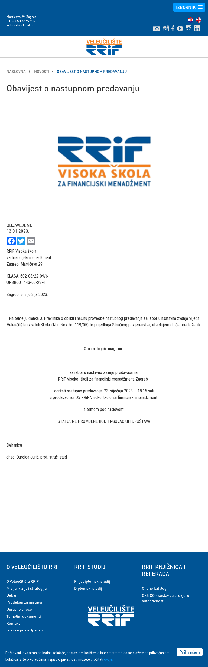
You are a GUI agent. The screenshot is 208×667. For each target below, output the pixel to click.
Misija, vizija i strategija (26, 588)
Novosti (41, 71)
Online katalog (154, 588)
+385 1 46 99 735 (23, 21)
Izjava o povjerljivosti (24, 629)
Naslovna (16, 71)
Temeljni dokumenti (23, 616)
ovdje (108, 659)
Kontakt (13, 623)
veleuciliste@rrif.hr (20, 25)
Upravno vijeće (19, 609)
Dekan (11, 594)
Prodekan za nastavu (24, 602)
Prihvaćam (189, 652)
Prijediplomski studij (92, 581)
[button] (189, 7)
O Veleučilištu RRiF (22, 581)
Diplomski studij (88, 588)
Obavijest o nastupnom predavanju (92, 71)
